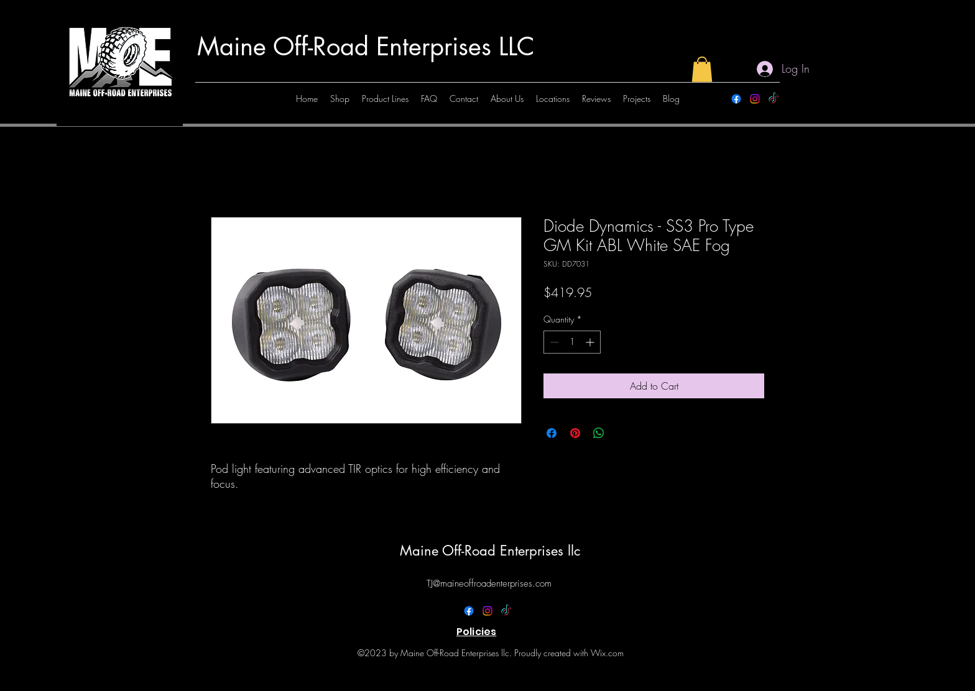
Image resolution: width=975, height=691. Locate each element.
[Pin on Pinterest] (575, 433)
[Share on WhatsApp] (598, 433)
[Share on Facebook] (551, 433)
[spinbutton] (572, 342)
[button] (702, 69)
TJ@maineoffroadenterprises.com (489, 583)
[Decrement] (553, 342)
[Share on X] (622, 433)
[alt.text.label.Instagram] (755, 99)
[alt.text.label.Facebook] (736, 99)
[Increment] (591, 342)
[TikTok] (773, 99)
